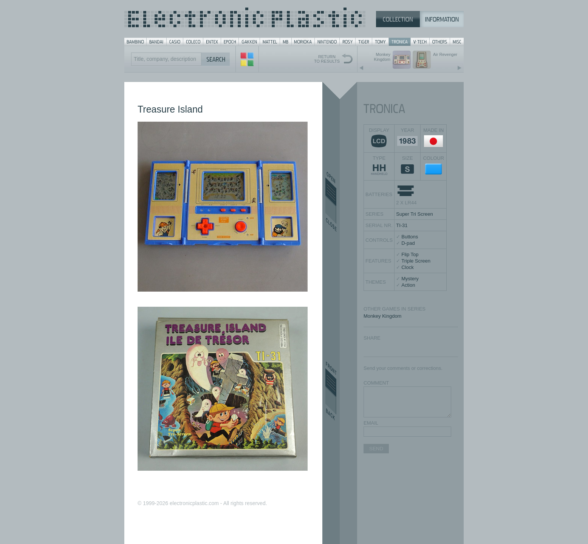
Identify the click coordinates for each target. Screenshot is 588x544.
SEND (376, 448)
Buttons (409, 237)
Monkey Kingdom (382, 316)
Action (408, 285)
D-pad (408, 243)
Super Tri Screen (414, 214)
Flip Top (409, 254)
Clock (407, 267)
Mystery (410, 278)
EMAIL (371, 423)
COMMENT (376, 383)
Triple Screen (415, 261)
